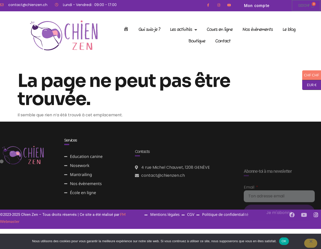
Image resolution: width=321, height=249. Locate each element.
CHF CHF (310, 75)
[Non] (310, 243)
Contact (222, 41)
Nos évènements (258, 29)
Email (249, 211)
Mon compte (257, 5)
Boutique (196, 41)
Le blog (289, 29)
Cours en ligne (219, 29)
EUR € (309, 85)
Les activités (183, 29)
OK (284, 241)
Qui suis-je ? (149, 29)
